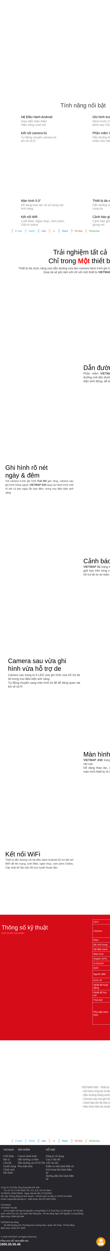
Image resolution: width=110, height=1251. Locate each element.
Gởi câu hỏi (52, 1162)
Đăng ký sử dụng (55, 1156)
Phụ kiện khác (25, 1166)
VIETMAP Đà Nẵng (10, 1222)
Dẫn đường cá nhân (28, 1159)
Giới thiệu (8, 1156)
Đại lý (6, 1159)
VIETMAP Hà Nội (9, 1208)
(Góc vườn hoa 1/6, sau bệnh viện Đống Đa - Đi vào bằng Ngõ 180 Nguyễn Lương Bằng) (42, 1213)
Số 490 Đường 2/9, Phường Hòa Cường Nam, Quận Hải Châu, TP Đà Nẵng (39, 1225)
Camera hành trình (27, 1156)
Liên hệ (7, 1162)
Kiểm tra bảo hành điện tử (60, 1166)
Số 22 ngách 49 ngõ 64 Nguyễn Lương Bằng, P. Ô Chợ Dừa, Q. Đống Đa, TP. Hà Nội (43, 1210)
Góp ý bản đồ (53, 1159)
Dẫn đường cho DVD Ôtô (31, 1162)
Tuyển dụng (9, 1166)
